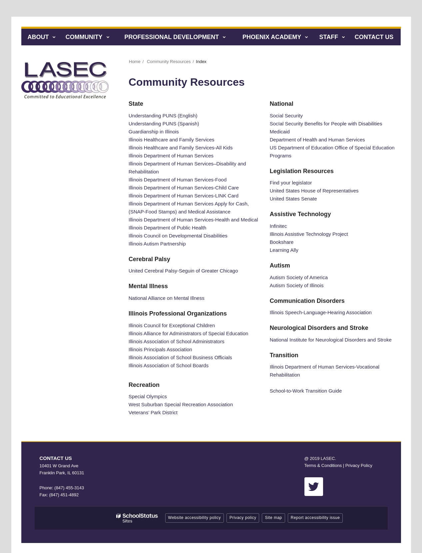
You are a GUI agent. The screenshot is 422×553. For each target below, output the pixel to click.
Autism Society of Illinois (297, 285)
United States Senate (293, 198)
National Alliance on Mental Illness (167, 298)
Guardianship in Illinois (154, 131)
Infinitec (278, 226)
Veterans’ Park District (153, 412)
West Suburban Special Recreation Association (181, 404)
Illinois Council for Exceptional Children (172, 325)
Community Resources (169, 61)
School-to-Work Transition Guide (306, 391)
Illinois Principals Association (160, 349)
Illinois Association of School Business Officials (180, 357)
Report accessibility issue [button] (315, 517)
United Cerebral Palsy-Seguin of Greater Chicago (183, 270)
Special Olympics (148, 396)
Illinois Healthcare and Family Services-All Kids (181, 147)
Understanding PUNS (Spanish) (164, 123)
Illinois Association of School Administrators (176, 341)
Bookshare (282, 242)
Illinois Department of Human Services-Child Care (184, 187)
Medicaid (280, 131)
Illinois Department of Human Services (171, 155)
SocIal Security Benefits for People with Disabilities (326, 123)
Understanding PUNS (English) (163, 115)
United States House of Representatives (314, 190)
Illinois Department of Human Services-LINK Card (183, 195)
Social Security (286, 115)
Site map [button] (273, 517)
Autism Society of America (299, 277)
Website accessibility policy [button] (194, 517)
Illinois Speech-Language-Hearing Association (321, 312)
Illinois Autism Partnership (157, 243)
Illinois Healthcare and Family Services (171, 139)
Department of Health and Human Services (317, 139)
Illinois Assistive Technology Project (309, 234)
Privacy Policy (358, 465)
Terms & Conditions (323, 465)
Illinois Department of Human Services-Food (177, 179)
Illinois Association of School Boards (169, 365)
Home (135, 61)
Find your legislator (291, 182)
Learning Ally (284, 250)
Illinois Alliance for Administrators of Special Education (188, 333)
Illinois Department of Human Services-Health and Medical (193, 219)
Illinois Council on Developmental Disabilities (178, 235)
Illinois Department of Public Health (167, 227)
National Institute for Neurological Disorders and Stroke (331, 340)
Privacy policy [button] (242, 517)
